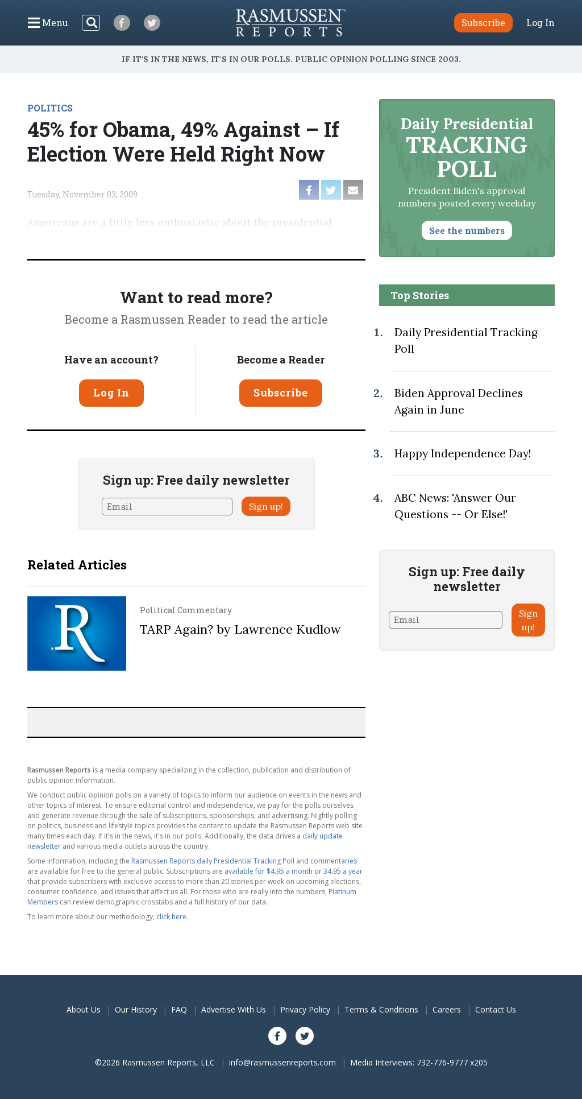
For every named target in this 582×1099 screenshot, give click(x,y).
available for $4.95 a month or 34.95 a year (294, 871)
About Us (83, 1009)
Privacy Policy (305, 1009)
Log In (540, 22)
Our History (136, 1009)
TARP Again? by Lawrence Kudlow (240, 629)
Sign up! (266, 506)
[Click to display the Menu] (48, 22)
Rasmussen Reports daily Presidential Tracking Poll (212, 861)
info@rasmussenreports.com (282, 1062)
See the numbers (467, 230)
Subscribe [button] (483, 22)
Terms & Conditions (381, 1009)
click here (171, 917)
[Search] (91, 23)
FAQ (179, 1009)
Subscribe (280, 392)
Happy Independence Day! (462, 453)
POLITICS (50, 108)
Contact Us (495, 1009)
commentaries (333, 861)
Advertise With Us (233, 1009)
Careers (447, 1009)
